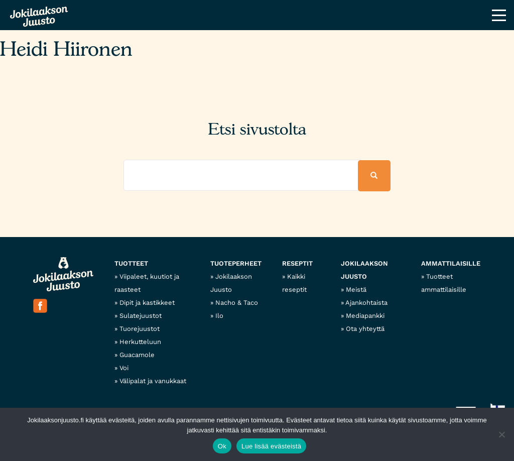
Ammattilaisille (450, 263)
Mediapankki (365, 315)
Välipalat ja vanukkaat (152, 381)
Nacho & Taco (236, 302)
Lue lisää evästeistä (271, 446)
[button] (374, 175)
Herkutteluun (140, 341)
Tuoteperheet (236, 263)
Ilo (219, 315)
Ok (222, 446)
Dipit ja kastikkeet (147, 302)
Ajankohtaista (366, 302)
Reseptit (297, 263)
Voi (123, 368)
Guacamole (137, 355)
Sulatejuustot (140, 315)
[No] (501, 434)
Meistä (356, 289)
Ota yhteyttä (365, 328)
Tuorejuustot (139, 328)
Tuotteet (131, 263)
